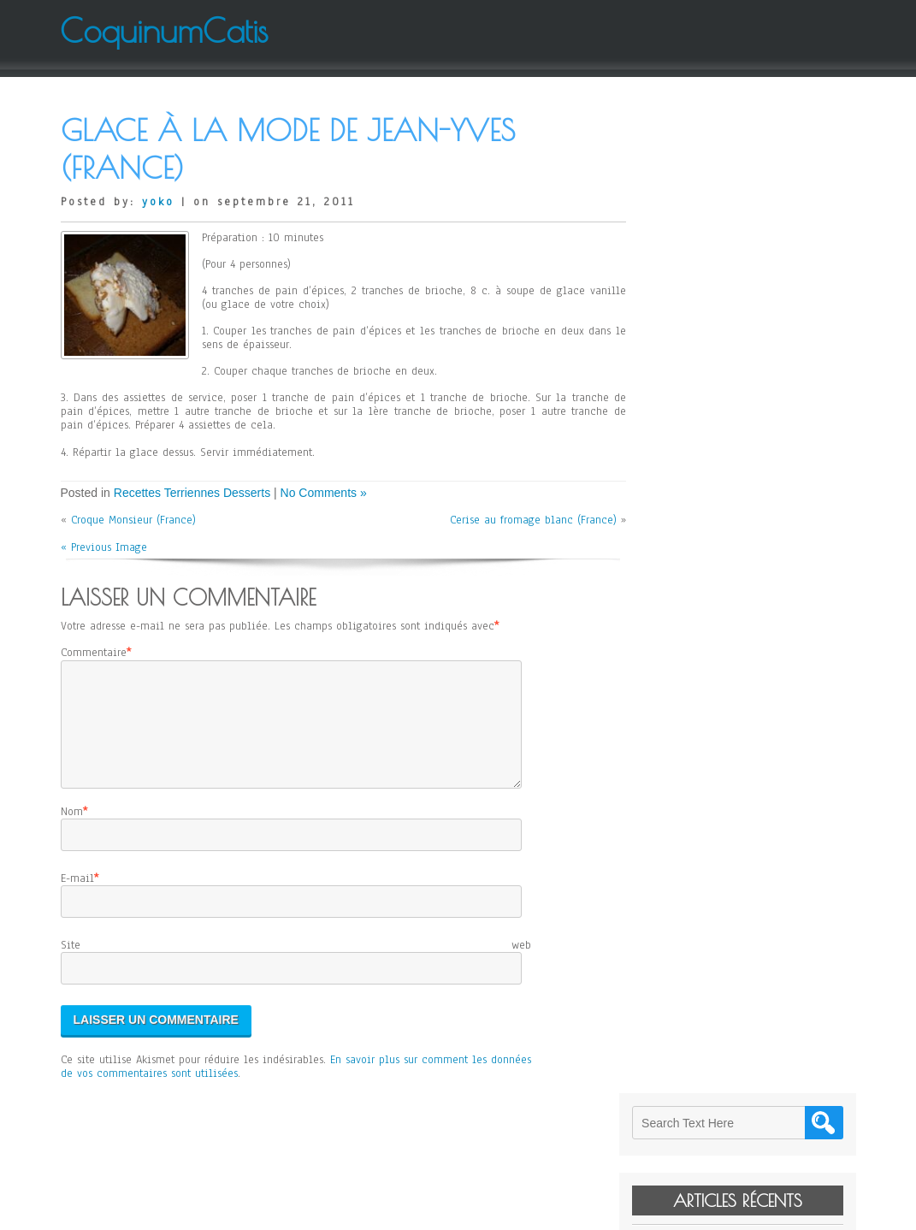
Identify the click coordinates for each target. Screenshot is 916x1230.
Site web (296, 965)
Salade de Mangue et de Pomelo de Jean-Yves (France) (755, 372)
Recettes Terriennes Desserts (192, 493)
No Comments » (324, 493)
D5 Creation (509, 1210)
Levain (684, 255)
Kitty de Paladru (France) (729, 279)
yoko (158, 202)
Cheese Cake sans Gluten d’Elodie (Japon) (755, 309)
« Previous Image (104, 547)
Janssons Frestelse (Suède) (732, 340)
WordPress (630, 1210)
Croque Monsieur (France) (133, 520)
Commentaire (94, 652)
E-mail (77, 899)
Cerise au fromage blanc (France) (524, 520)
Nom (72, 832)
